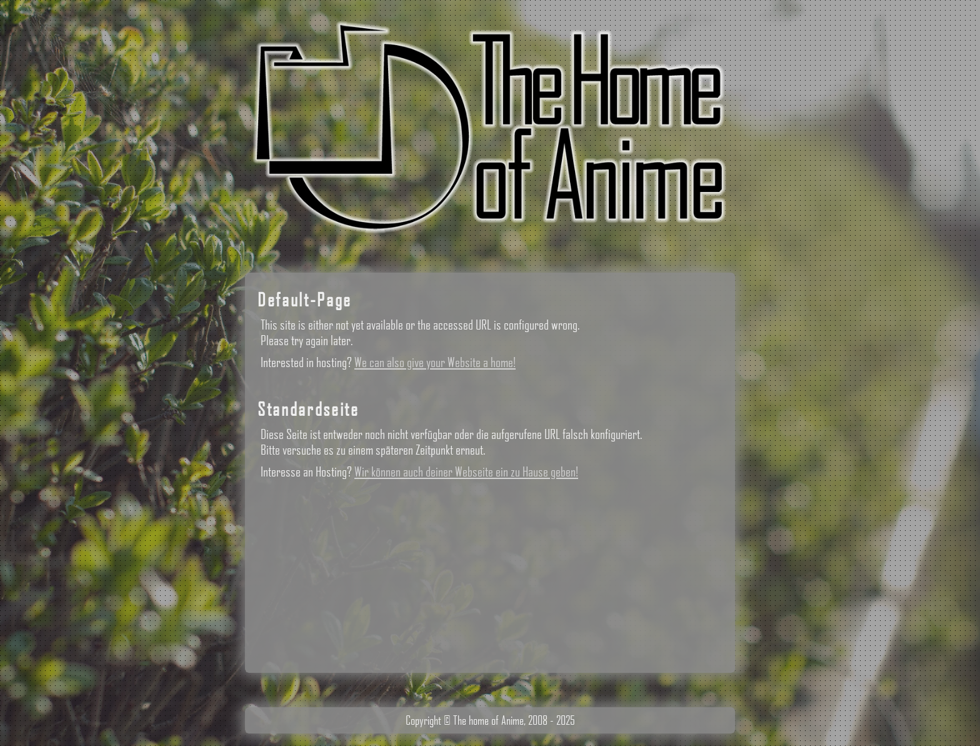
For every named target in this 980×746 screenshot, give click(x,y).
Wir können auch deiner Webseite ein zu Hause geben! (466, 471)
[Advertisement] (490, 572)
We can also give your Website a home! (435, 362)
